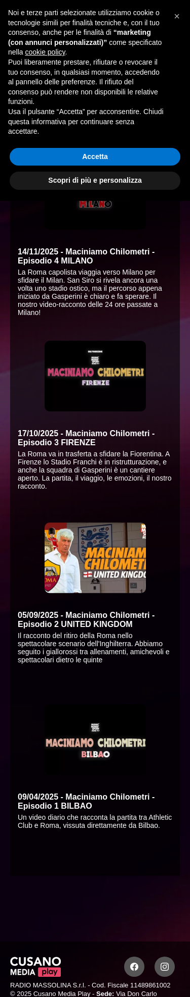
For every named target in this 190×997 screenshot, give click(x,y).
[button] (177, 16)
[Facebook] (134, 967)
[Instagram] (165, 967)
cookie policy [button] (45, 52)
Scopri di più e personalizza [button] (94, 180)
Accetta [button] (95, 156)
